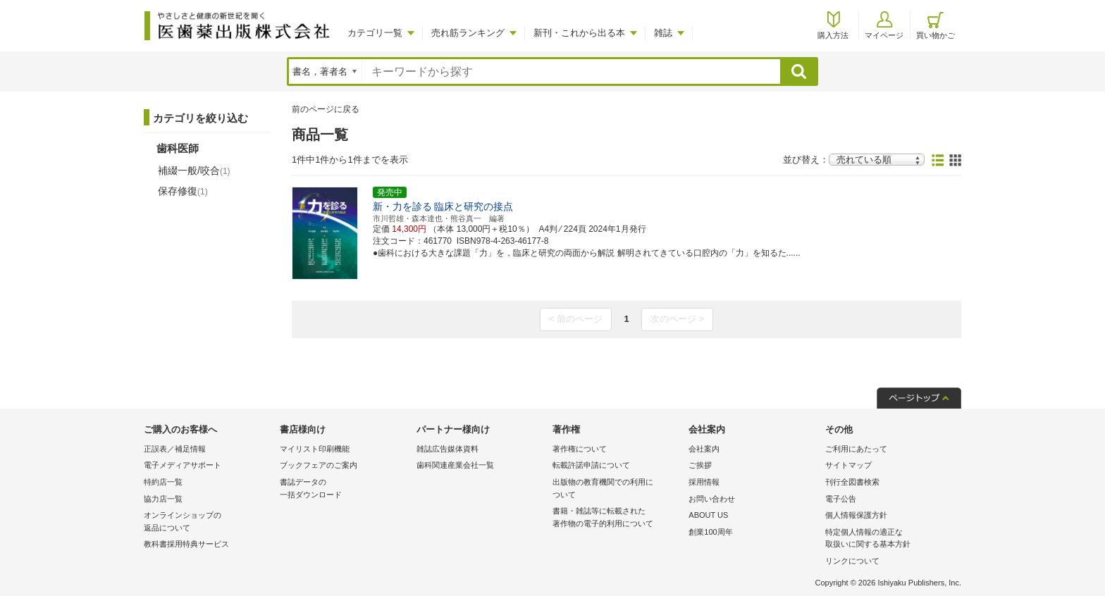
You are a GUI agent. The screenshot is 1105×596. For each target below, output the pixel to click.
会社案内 (704, 449)
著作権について (579, 449)
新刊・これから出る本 (579, 32)
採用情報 (704, 482)
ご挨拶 (700, 465)
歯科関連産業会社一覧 (455, 465)
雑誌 (663, 32)
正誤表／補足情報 (175, 449)
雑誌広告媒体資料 (447, 449)
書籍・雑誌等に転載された (616, 518)
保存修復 (183, 191)
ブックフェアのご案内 (318, 465)
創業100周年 (710, 532)
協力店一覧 (163, 499)
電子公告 (840, 499)
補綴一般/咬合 (194, 170)
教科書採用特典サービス (186, 544)
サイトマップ (848, 465)
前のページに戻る (325, 109)
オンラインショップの (208, 522)
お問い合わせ (712, 499)
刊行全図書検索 (852, 482)
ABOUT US (708, 515)
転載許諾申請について (591, 465)
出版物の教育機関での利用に (616, 489)
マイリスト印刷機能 (315, 449)
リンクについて (852, 561)
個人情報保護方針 (856, 515)
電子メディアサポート (182, 465)
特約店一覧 (163, 482)
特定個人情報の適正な (889, 539)
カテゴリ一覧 (374, 32)
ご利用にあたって (856, 449)
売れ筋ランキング (468, 32)
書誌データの (344, 489)
